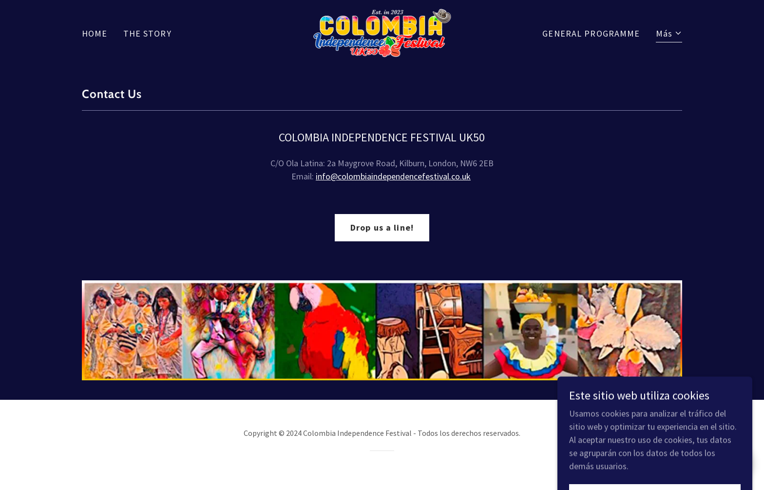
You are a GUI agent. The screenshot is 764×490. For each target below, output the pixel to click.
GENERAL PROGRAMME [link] (591, 33)
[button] (669, 34)
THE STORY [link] (147, 33)
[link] (382, 32)
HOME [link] (95, 33)
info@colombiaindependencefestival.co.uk (393, 176)
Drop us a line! (382, 227)
